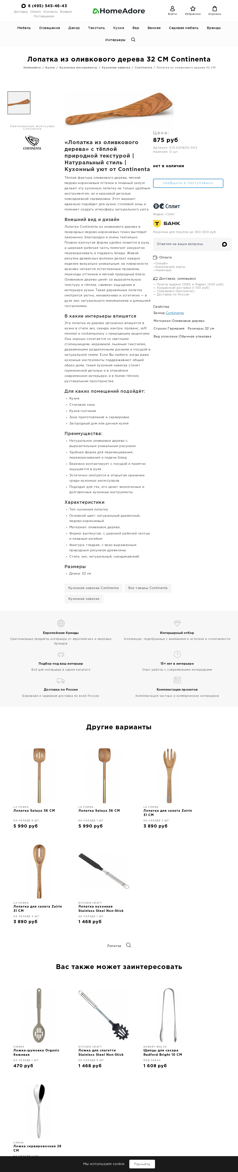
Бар (135, 28)
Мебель (24, 28)
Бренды (214, 28)
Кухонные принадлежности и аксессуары (87, 1148)
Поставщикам (44, 16)
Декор (74, 28)
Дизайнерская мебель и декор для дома (119, 1074)
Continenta (143, 67)
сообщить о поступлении (206, 146)
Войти (172, 14)
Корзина (214, 14)
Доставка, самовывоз (201, 247)
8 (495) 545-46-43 (47, 6)
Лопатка (119, 897)
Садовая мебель (183, 28)
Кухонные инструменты (78, 67)
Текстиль (96, 28)
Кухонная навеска (116, 67)
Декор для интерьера (90, 1140)
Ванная (154, 28)
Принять (142, 1164)
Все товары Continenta (148, 539)
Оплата (35, 12)
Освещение (49, 28)
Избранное (193, 14)
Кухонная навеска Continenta (93, 539)
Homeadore (32, 67)
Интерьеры (115, 40)
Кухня (118, 28)
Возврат (66, 12)
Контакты (50, 12)
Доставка (21, 12)
